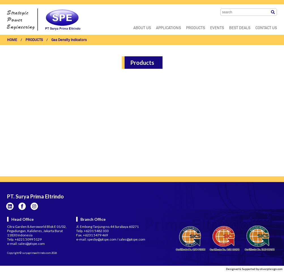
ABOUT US (142, 28)
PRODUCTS (195, 28)
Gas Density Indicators (69, 40)
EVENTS (217, 28)
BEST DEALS (239, 28)
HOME (12, 40)
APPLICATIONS (168, 28)
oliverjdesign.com (271, 269)
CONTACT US (266, 28)
